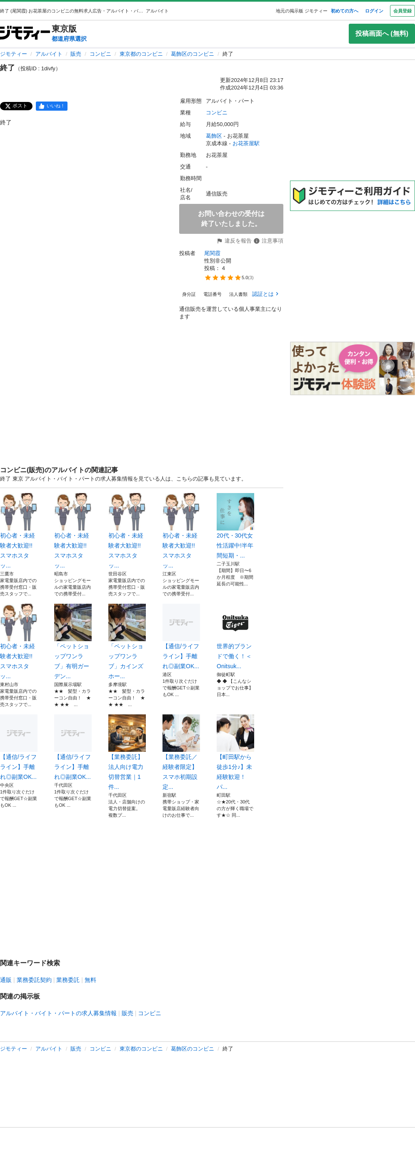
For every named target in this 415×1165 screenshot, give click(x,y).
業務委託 (68, 980)
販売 (75, 54)
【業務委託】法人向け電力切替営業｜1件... (127, 752)
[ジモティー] (25, 33)
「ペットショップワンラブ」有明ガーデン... (73, 641)
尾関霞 (212, 253)
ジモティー (13, 54)
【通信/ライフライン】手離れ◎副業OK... (181, 636)
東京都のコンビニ (141, 54)
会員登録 (402, 10)
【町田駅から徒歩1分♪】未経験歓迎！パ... (235, 752)
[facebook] (52, 106)
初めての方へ (344, 10)
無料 (90, 980)
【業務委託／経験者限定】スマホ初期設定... (181, 752)
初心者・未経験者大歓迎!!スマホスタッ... (19, 531)
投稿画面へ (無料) (381, 33)
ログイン (374, 10)
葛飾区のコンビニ (192, 54)
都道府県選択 (69, 38)
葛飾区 (214, 136)
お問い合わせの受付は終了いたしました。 (231, 218)
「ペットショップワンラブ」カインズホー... (127, 641)
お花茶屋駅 (246, 143)
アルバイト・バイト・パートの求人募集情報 (58, 1013)
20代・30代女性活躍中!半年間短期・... (235, 526)
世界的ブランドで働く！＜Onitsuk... (235, 636)
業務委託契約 (34, 980)
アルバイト (48, 54)
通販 (6, 980)
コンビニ (100, 54)
